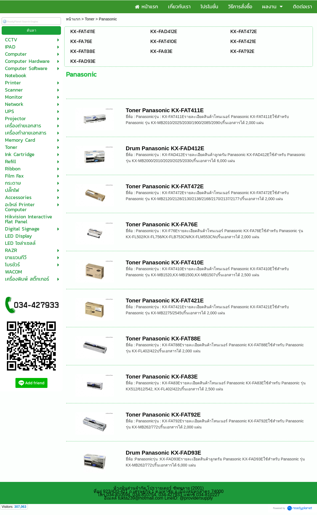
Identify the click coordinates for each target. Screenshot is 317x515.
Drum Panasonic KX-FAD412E (165, 148)
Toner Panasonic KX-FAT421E (165, 300)
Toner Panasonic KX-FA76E (162, 224)
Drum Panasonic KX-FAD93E (163, 453)
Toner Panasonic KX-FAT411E (165, 110)
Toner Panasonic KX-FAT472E (165, 186)
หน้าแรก (73, 19)
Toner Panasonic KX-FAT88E (163, 339)
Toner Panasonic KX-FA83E (162, 377)
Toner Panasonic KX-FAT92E (163, 415)
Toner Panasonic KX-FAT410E (165, 262)
